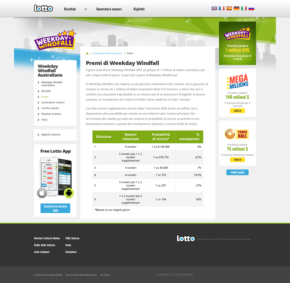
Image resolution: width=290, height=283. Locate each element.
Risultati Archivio (51, 113)
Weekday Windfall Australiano (51, 84)
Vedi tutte (237, 172)
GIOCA (237, 110)
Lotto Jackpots (42, 252)
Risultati (75, 8)
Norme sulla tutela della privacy (81, 275)
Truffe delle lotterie (44, 245)
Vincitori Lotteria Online (47, 238)
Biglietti (139, 8)
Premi (45, 96)
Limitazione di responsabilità (48, 275)
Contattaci (71, 252)
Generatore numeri (109, 8)
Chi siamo (105, 275)
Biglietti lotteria (50, 134)
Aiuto (68, 245)
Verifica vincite (50, 108)
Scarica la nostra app (55, 208)
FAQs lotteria (72, 238)
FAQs (44, 119)
